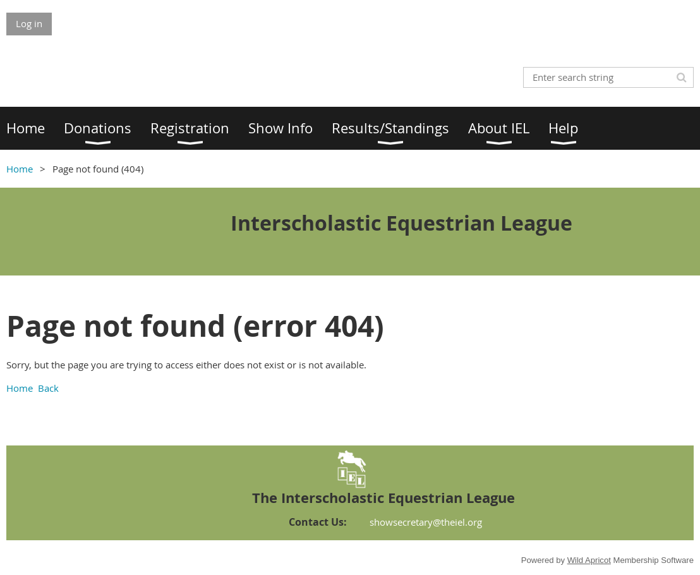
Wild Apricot (589, 560)
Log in (29, 23)
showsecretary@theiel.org (426, 522)
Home (19, 168)
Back (48, 388)
